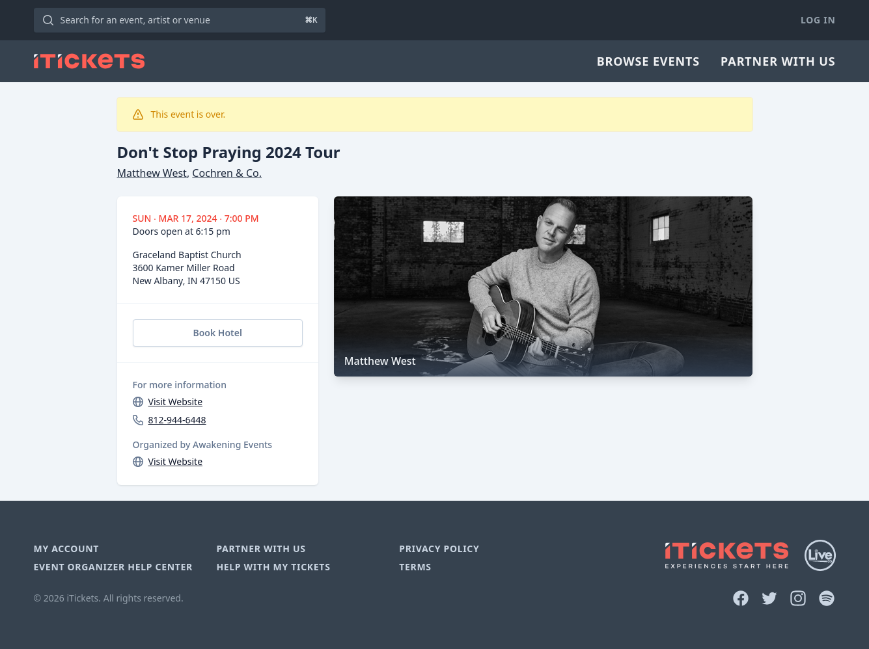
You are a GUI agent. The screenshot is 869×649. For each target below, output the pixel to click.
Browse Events (648, 61)
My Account (67, 548)
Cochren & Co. (227, 173)
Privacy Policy (439, 548)
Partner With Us (778, 61)
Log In (818, 20)
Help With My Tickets (273, 567)
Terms (415, 567)
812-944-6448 (177, 420)
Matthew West (152, 173)
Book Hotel (217, 332)
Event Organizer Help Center (113, 567)
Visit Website (175, 401)
